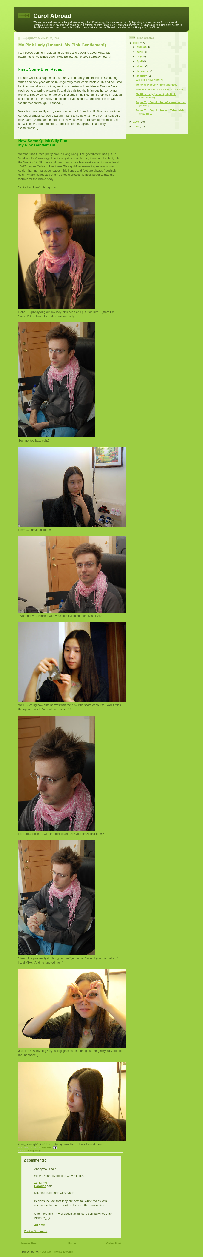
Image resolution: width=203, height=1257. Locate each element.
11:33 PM (40, 1182)
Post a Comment (36, 1231)
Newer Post (29, 1243)
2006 (136, 126)
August (142, 46)
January (142, 75)
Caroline (40, 1186)
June (140, 51)
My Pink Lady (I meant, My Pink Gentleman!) (62, 45)
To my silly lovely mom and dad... (157, 84)
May (140, 56)
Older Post (113, 1243)
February (143, 70)
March (141, 66)
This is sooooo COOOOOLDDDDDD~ (159, 89)
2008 (136, 42)
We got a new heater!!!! (150, 79)
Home (72, 1243)
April (140, 61)
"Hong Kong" (34, 1150)
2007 (136, 121)
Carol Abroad (52, 15)
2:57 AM (40, 1224)
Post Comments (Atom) (56, 1251)
